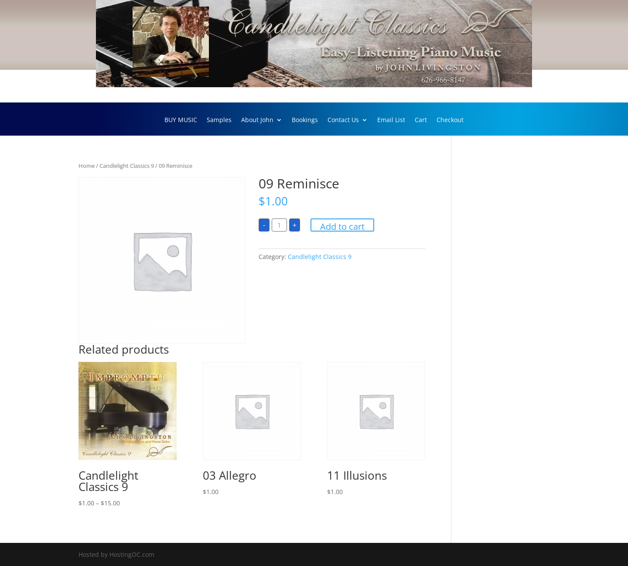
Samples (219, 120)
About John (257, 120)
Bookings (305, 120)
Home (86, 166)
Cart (421, 120)
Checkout (450, 120)
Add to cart (342, 226)
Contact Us (343, 120)
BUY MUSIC (180, 120)
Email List (391, 120)
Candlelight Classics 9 (126, 166)
